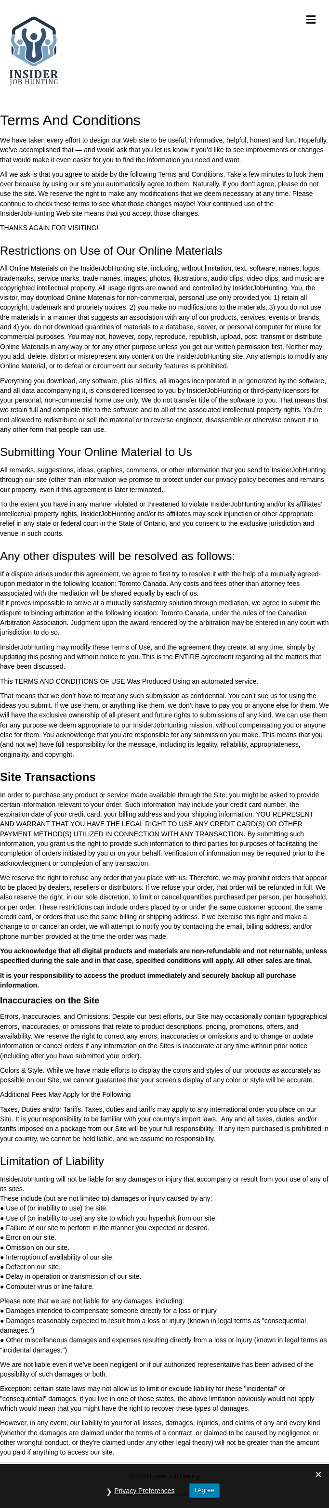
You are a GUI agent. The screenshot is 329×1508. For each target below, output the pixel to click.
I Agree (204, 1490)
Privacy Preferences (144, 1491)
